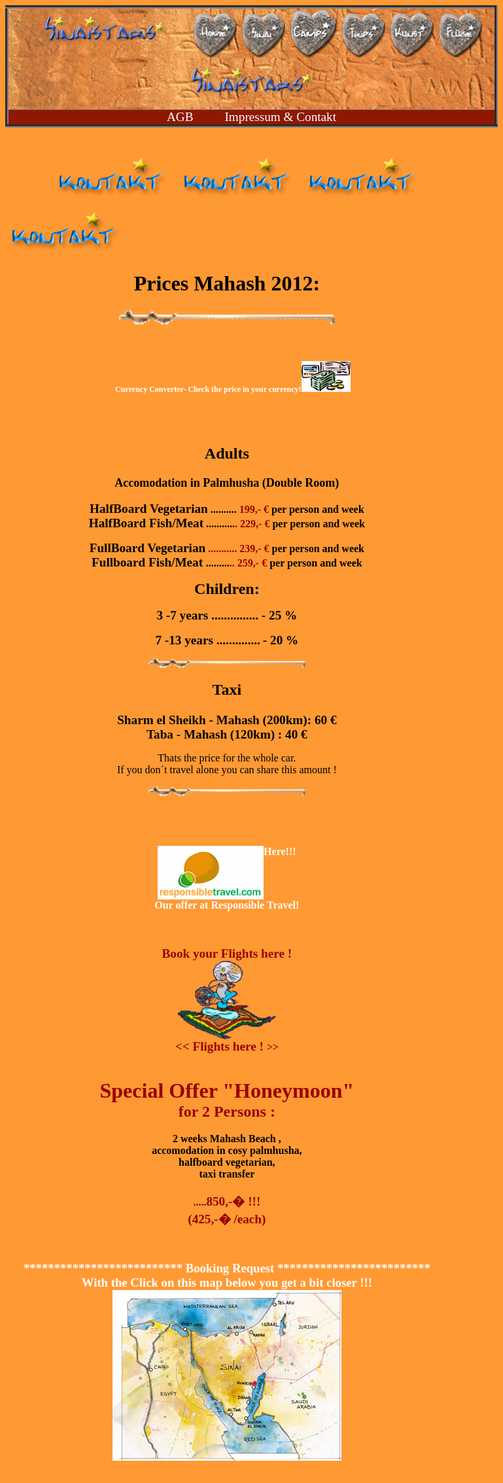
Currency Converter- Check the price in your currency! (233, 389)
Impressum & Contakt (280, 117)
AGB (180, 117)
